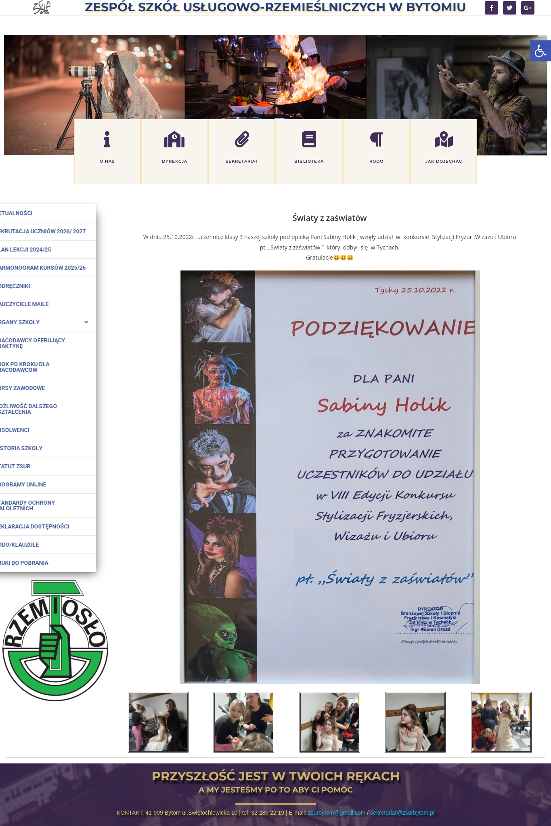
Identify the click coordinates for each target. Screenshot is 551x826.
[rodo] (376, 140)
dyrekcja (174, 161)
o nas (107, 161)
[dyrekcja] (174, 140)
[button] (540, 50)
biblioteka (309, 161)
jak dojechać (443, 161)
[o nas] (107, 140)
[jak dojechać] (444, 140)
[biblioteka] (309, 140)
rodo (376, 161)
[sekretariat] (242, 140)
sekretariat (242, 161)
